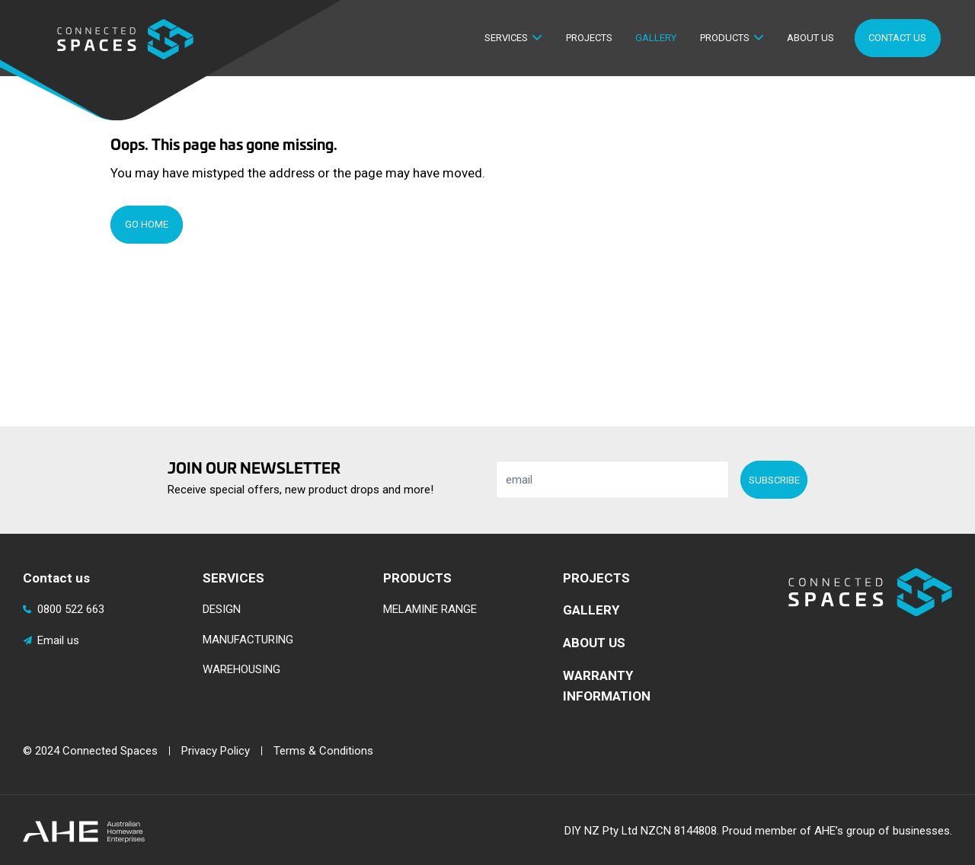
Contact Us (897, 37)
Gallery (655, 37)
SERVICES (233, 578)
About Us (810, 37)
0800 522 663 (63, 609)
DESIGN (222, 609)
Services (506, 37)
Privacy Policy (215, 751)
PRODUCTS (417, 578)
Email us (51, 640)
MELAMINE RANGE (430, 609)
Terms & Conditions (323, 751)
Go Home (146, 224)
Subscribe (774, 480)
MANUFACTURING (248, 639)
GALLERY (591, 610)
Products (725, 37)
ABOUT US (594, 642)
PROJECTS (596, 578)
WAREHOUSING (241, 669)
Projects (589, 37)
